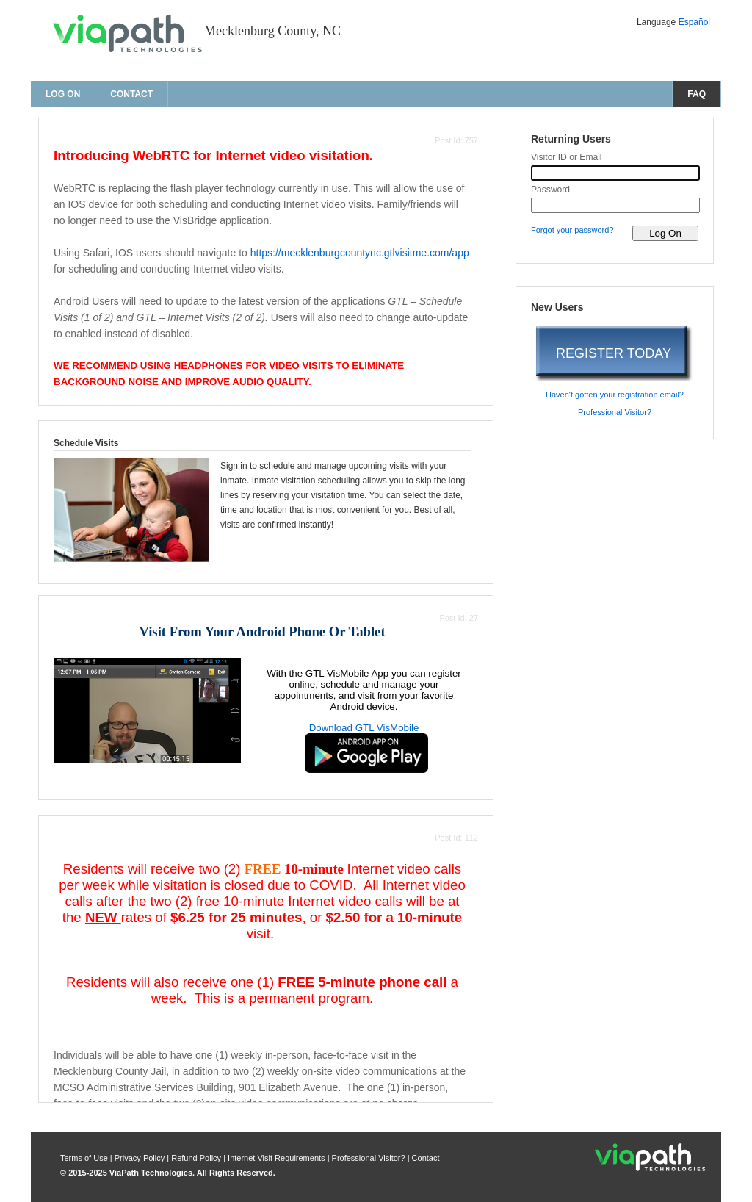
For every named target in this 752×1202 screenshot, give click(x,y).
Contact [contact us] (131, 94)
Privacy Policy (141, 1158)
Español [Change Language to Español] (694, 22)
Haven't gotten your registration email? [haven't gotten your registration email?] (615, 394)
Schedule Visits (86, 443)
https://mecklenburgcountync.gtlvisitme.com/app (359, 253)
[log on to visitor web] (665, 233)
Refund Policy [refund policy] (196, 1158)
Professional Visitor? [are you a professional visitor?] (614, 412)
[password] (615, 205)
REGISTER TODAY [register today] (613, 353)
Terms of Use (85, 1158)
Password (550, 189)
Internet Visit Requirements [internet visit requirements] (278, 1158)
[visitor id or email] (615, 173)
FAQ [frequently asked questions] (696, 94)
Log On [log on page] (63, 94)
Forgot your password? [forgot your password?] (572, 230)
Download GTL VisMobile (364, 727)
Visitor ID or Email (566, 157)
